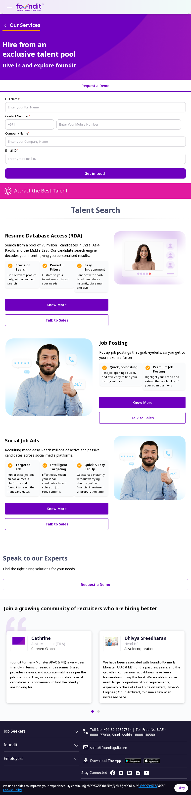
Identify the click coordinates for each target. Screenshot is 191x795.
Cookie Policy (12, 790)
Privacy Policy (148, 786)
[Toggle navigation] (9, 6)
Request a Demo (95, 584)
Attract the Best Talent (41, 190)
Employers (13, 758)
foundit (10, 745)
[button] (93, 711)
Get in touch (95, 173)
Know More (57, 304)
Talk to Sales (57, 320)
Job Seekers (15, 731)
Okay (181, 788)
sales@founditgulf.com (108, 747)
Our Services (21, 25)
